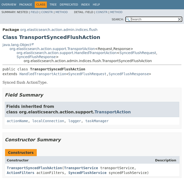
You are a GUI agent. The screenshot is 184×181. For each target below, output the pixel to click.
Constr (47, 12)
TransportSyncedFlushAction (34, 168)
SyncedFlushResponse (36, 57)
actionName (17, 121)
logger (74, 121)
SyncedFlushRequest (138, 53)
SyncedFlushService (87, 173)
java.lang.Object (17, 45)
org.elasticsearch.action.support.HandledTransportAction (67, 53)
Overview (9, 4)
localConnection (48, 121)
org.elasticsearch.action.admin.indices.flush (58, 30)
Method (61, 12)
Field (35, 12)
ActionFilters (20, 173)
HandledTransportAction (42, 74)
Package (25, 4)
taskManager (97, 121)
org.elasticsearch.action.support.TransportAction (52, 49)
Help (96, 4)
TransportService (81, 168)
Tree (53, 4)
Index (85, 4)
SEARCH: (118, 19)
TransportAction (112, 112)
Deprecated (69, 4)
